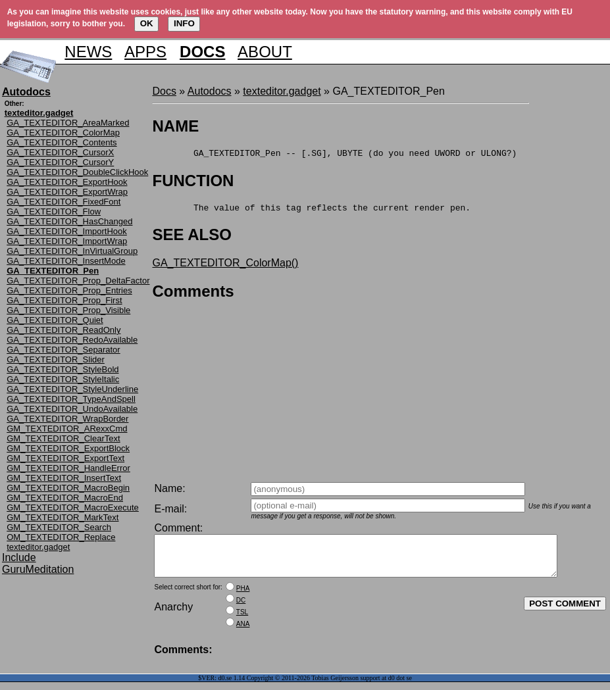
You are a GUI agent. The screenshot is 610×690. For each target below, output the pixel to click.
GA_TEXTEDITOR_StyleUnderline (72, 389)
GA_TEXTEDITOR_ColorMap (63, 132)
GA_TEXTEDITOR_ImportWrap (67, 241)
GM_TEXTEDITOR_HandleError (68, 468)
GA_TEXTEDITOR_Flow (54, 211)
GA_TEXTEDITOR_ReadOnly (63, 330)
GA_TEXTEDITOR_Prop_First (64, 300)
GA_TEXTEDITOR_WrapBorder (67, 419)
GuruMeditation (38, 569)
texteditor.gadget (38, 547)
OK (146, 23)
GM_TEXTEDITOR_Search (59, 527)
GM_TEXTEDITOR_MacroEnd (65, 498)
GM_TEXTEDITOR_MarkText (62, 517)
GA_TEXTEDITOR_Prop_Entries (69, 290)
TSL (242, 620)
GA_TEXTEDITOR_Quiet (55, 320)
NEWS (88, 52)
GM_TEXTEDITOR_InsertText (64, 478)
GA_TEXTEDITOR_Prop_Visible (68, 310)
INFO (184, 23)
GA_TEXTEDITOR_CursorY (60, 162)
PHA (243, 596)
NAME (175, 126)
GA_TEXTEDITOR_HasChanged (69, 221)
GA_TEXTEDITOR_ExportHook (67, 182)
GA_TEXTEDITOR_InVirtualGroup (72, 251)
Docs (164, 91)
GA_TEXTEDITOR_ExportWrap (67, 192)
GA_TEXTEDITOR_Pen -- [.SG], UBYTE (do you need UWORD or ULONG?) (334, 154)
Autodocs (210, 91)
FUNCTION (193, 182)
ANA (243, 631)
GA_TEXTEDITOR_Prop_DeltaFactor (78, 280)
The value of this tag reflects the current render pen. (311, 211)
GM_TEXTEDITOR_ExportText (65, 458)
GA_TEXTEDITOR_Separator (63, 350)
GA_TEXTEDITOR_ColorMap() (225, 266)
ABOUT (265, 52)
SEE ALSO (191, 238)
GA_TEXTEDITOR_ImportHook (67, 231)
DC (240, 608)
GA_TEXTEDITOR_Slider (56, 359)
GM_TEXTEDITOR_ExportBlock (68, 448)
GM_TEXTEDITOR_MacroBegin (68, 488)
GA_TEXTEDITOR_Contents (61, 142)
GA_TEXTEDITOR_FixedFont (63, 202)
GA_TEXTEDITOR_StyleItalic (63, 379)
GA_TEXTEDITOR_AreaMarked (68, 123)
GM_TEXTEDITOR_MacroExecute (73, 507)
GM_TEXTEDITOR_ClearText (63, 438)
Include (19, 557)
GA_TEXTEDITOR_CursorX (60, 152)
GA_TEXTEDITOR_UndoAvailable (72, 409)
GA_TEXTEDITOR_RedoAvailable (72, 340)
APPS (145, 52)
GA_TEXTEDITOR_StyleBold (62, 369)
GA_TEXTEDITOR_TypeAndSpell (71, 399)
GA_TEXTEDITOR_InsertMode (66, 261)
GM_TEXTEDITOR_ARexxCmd (67, 428)
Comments (193, 295)
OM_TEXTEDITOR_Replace (61, 537)
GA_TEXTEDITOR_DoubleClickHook (77, 172)
